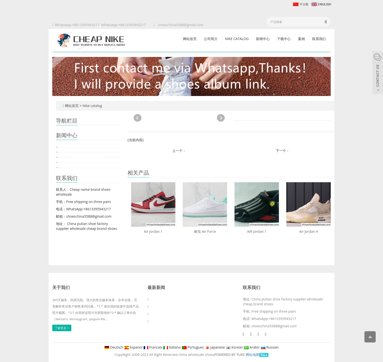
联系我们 (319, 38)
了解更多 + (62, 328)
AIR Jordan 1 (256, 231)
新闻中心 (263, 38)
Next (221, 118)
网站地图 (252, 354)
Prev (137, 118)
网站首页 (190, 38)
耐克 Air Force (205, 231)
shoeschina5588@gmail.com (180, 24)
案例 (301, 38)
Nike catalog (237, 38)
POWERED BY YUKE (230, 354)
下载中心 (284, 38)
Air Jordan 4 (308, 231)
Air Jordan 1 (153, 231)
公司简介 (211, 38)
